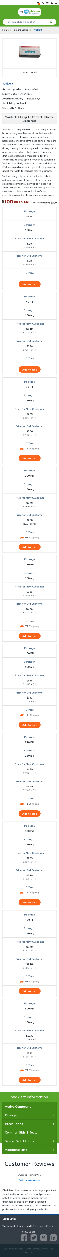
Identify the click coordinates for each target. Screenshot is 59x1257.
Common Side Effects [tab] (29, 1132)
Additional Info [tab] (29, 1150)
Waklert (38, 29)
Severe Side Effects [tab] (29, 1141)
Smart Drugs (21, 29)
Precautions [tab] (29, 1124)
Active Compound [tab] (29, 1106)
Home (5, 29)
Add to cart (29, 284)
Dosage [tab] (29, 1115)
